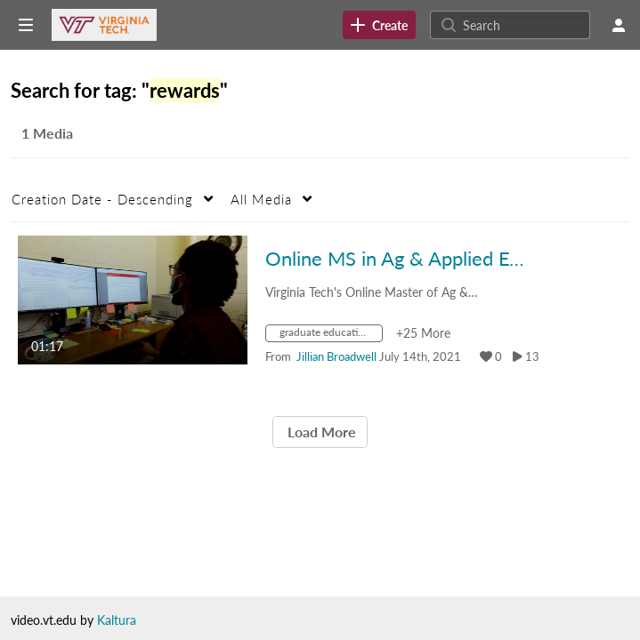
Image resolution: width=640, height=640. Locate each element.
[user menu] (618, 25)
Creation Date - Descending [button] (102, 199)
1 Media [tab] (47, 132)
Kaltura (116, 620)
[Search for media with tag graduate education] (330, 335)
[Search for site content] (524, 25)
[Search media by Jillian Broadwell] (336, 356)
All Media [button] (261, 199)
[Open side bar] (26, 25)
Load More (320, 431)
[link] (379, 25)
